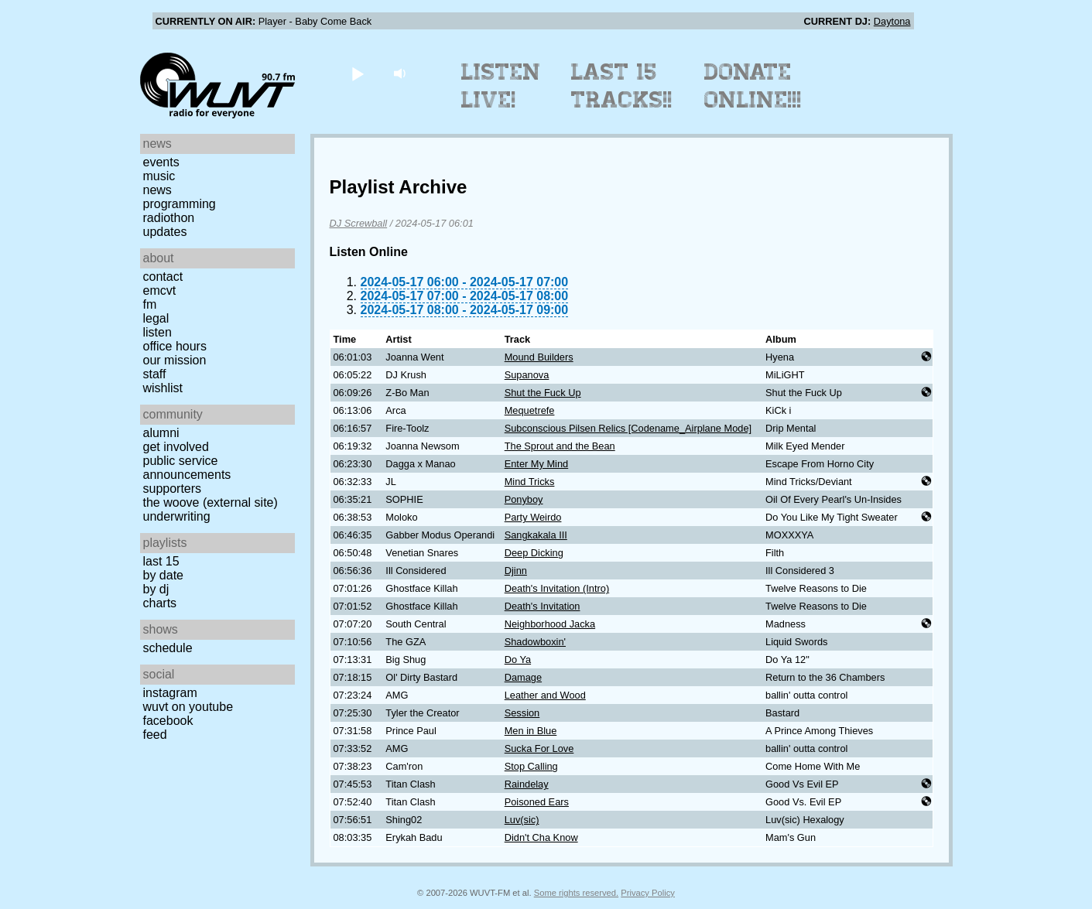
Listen (157, 332)
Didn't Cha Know (541, 837)
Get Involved (176, 446)
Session (522, 713)
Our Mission (175, 360)
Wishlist (163, 388)
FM (150, 304)
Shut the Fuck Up (543, 392)
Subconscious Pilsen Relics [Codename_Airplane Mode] (628, 428)
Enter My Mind (537, 464)
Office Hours (175, 346)
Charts (160, 603)
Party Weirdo (533, 517)
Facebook (168, 720)
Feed (155, 734)
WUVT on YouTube (188, 706)
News (157, 189)
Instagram (170, 692)
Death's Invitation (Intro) (557, 588)
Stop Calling (531, 766)
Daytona (892, 21)
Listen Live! (501, 86)
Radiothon (169, 217)
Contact (163, 276)
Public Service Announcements (187, 467)
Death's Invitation (542, 606)
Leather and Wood (545, 695)
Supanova (527, 375)
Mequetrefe (530, 410)
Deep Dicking (534, 553)
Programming (179, 203)
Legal (156, 318)
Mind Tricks (530, 481)
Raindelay (527, 784)
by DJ (156, 589)
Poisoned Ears (537, 802)
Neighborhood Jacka (550, 624)
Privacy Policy (648, 892)
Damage (523, 677)
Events (161, 162)
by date (163, 575)
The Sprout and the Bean (560, 446)
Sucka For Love (539, 748)
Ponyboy (524, 499)
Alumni (161, 432)
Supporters (172, 488)
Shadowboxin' (535, 642)
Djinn (516, 570)
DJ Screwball (359, 223)
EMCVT (159, 290)
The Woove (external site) (210, 502)
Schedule (168, 647)
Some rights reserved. (576, 892)
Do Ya (518, 659)
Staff (154, 374)
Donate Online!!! (753, 86)
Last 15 (161, 561)
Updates (165, 231)
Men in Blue (531, 730)
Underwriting (177, 516)
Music (159, 176)
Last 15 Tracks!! (622, 86)
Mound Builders (539, 357)
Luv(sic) (522, 819)
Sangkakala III (536, 535)
